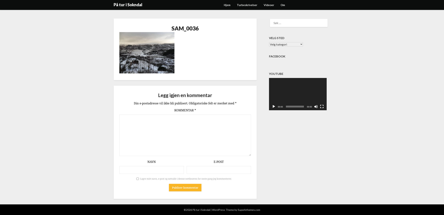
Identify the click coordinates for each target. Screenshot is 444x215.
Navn (151, 162)
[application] (298, 94)
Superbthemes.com (249, 209)
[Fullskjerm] (322, 106)
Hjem (227, 5)
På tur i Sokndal (128, 4)
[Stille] (316, 106)
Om (283, 5)
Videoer (269, 5)
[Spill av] (274, 106)
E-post (219, 162)
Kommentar (185, 110)
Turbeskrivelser (247, 5)
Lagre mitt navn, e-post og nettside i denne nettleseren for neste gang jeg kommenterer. (186, 178)
